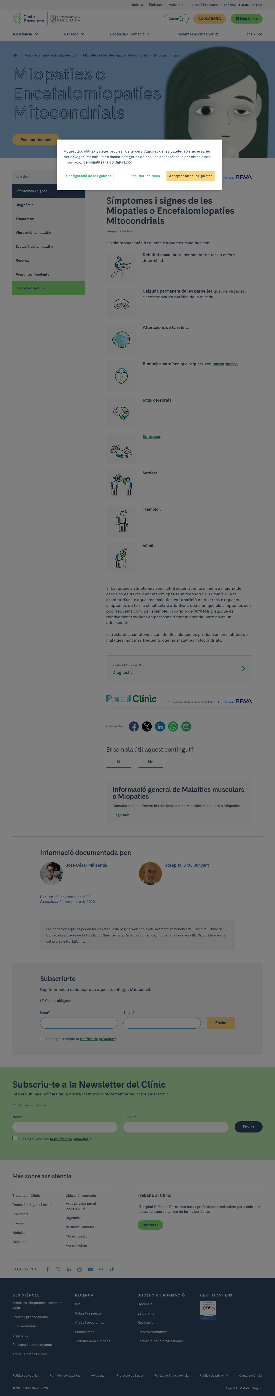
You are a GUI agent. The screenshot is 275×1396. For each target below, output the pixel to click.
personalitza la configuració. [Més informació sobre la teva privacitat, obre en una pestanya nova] (107, 162)
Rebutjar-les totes (145, 176)
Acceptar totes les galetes (190, 176)
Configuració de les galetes (88, 176)
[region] (139, 165)
